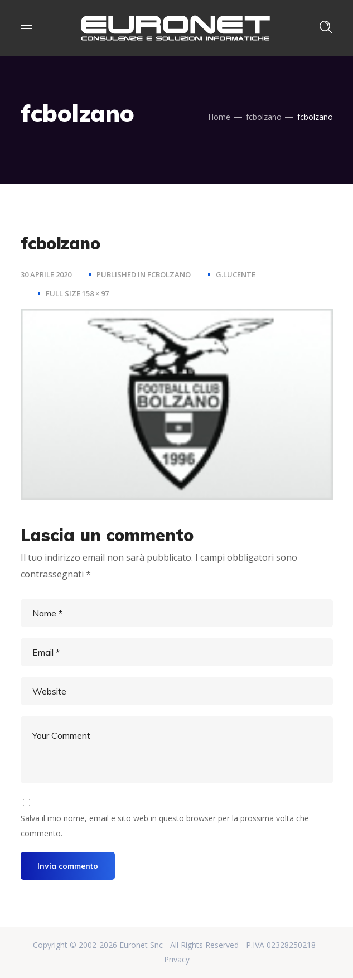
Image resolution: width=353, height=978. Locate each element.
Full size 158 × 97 (77, 293)
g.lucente (235, 274)
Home (219, 117)
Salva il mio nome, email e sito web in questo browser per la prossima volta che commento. (165, 825)
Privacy (177, 959)
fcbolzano (264, 117)
